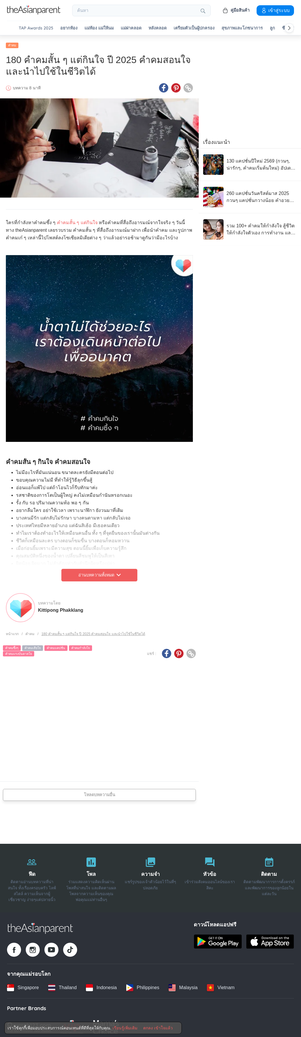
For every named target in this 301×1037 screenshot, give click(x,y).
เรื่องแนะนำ (216, 140)
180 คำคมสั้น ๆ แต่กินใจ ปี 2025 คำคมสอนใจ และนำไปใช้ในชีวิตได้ (93, 631)
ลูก (272, 28)
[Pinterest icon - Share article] (176, 85)
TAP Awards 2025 (36, 28)
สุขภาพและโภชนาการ (242, 28)
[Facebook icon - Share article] (163, 85)
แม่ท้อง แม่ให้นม (99, 28)
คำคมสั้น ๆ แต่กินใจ (77, 220)
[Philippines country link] (142, 985)
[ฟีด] (32, 875)
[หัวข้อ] (210, 875)
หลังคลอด (157, 28)
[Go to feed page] (33, 13)
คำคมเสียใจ (33, 645)
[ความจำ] (150, 875)
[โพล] (91, 875)
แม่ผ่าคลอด (131, 28)
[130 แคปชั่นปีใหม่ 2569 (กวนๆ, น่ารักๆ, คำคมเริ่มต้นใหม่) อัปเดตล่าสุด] (250, 162)
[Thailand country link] (62, 985)
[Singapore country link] (23, 985)
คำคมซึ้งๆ (11, 645)
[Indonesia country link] (101, 985)
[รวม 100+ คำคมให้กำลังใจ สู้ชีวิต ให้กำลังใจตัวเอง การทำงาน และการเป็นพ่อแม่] (250, 227)
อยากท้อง (68, 28)
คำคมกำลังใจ (80, 645)
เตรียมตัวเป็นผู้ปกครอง (194, 28)
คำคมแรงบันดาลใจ (18, 651)
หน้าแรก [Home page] (12, 631)
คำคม (12, 43)
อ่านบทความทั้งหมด (99, 572)
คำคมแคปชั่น (56, 645)
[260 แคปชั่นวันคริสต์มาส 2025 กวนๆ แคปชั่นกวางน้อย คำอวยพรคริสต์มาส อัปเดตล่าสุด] (250, 194)
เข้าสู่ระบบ (275, 10)
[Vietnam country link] (220, 985)
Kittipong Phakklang (60, 607)
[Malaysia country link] (183, 985)
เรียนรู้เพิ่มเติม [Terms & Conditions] (125, 1028)
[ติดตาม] (269, 875)
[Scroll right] (289, 28)
